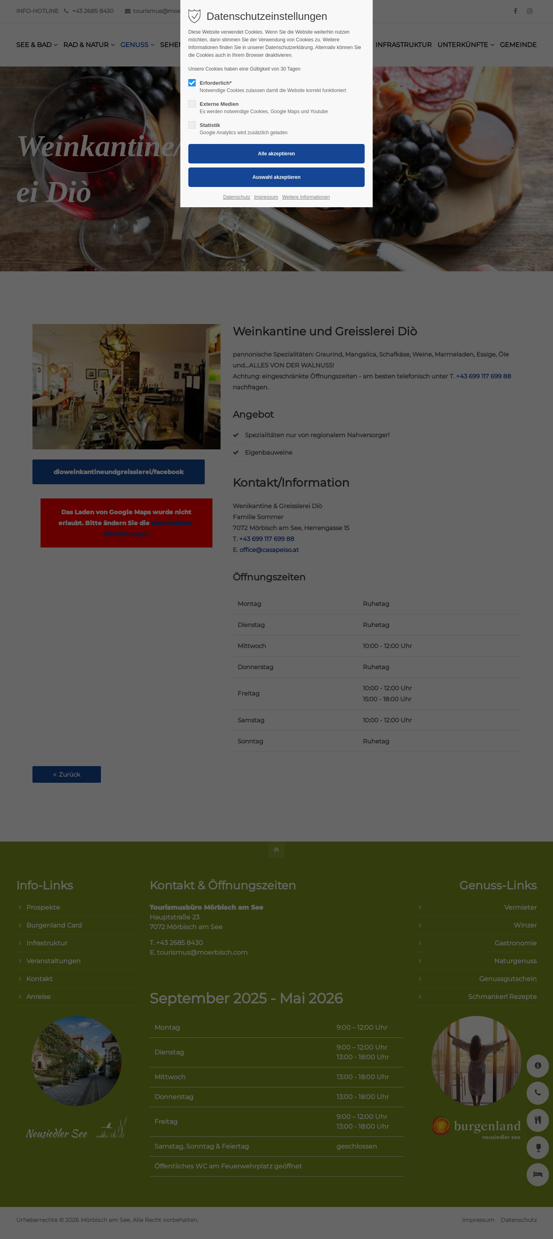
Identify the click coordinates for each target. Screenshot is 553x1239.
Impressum (266, 197)
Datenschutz (236, 197)
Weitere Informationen (306, 197)
